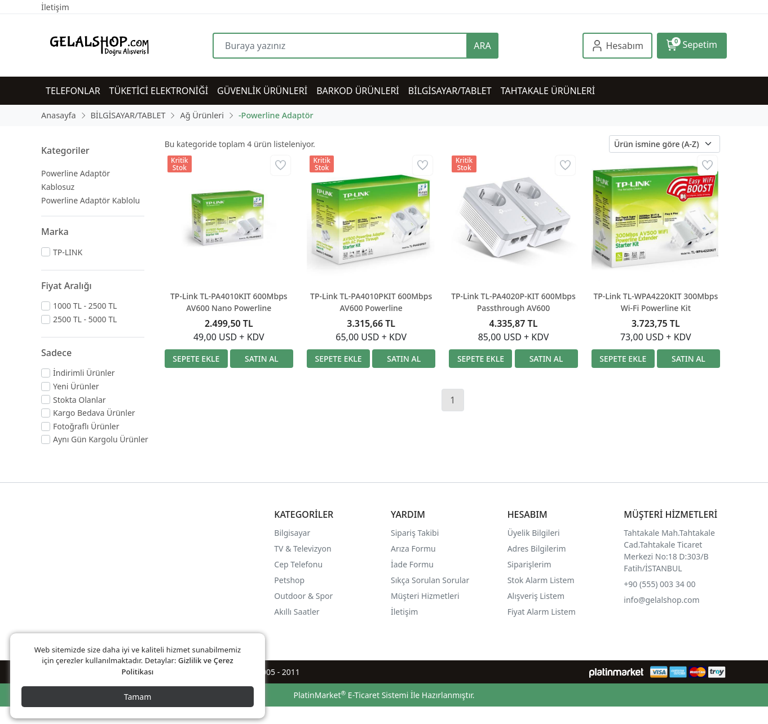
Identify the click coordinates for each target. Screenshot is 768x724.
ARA (482, 45)
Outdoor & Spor (303, 595)
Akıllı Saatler (296, 611)
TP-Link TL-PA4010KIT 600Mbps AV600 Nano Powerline (229, 302)
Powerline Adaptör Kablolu (90, 200)
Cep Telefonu (298, 564)
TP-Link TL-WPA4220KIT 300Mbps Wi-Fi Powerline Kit (655, 302)
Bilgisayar (292, 532)
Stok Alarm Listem (541, 580)
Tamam (138, 696)
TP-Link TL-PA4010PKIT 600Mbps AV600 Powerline (371, 302)
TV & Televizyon (302, 548)
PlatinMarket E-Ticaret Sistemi (350, 695)
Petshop (289, 580)
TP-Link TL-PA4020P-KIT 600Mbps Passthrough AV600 (513, 302)
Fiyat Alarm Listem (541, 611)
